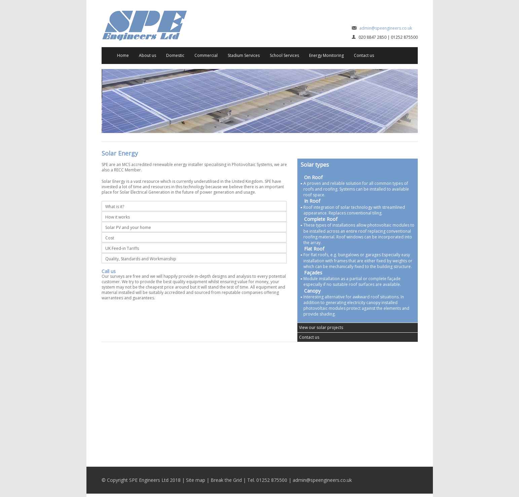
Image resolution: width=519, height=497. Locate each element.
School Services (284, 55)
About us (147, 55)
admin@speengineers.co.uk (385, 28)
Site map (195, 480)
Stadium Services (244, 55)
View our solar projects (321, 327)
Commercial (206, 55)
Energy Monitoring (326, 55)
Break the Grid (226, 480)
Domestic (175, 55)
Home (123, 55)
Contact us (364, 55)
